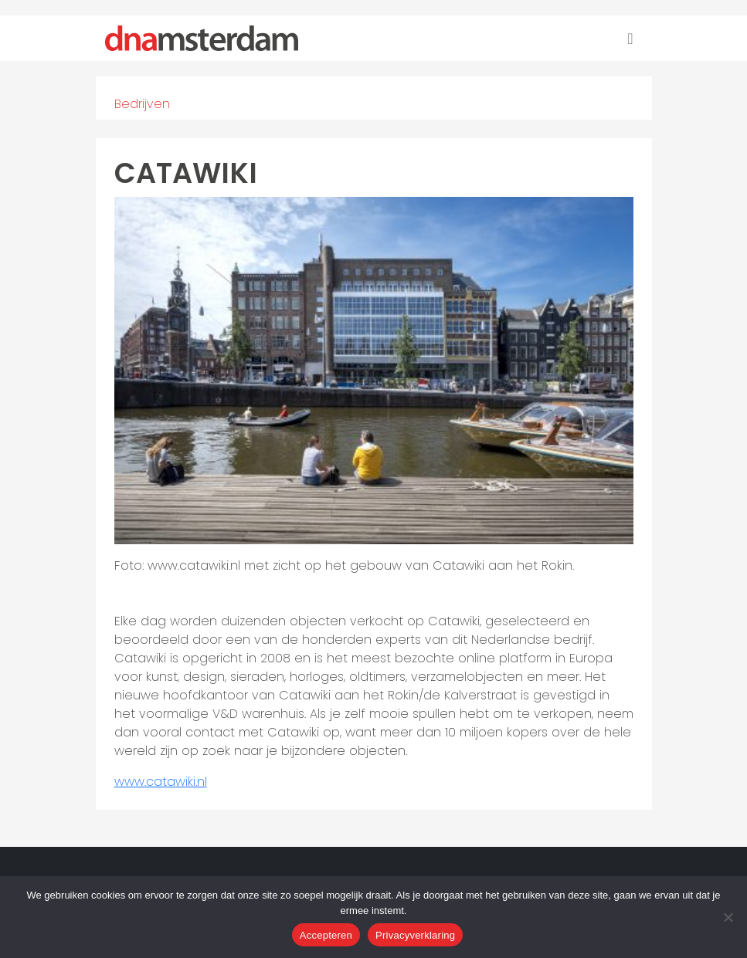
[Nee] (727, 917)
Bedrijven (142, 104)
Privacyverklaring (415, 935)
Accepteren (326, 935)
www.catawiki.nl (160, 781)
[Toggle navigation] (630, 38)
